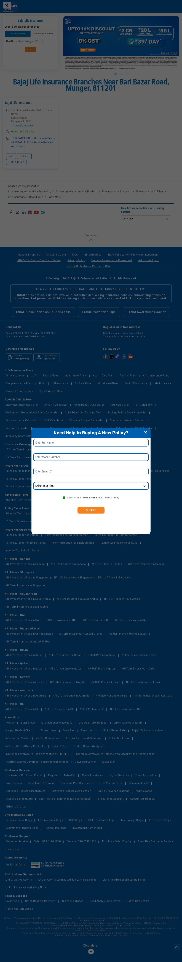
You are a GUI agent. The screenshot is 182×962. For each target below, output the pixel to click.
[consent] (64, 497)
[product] (91, 486)
